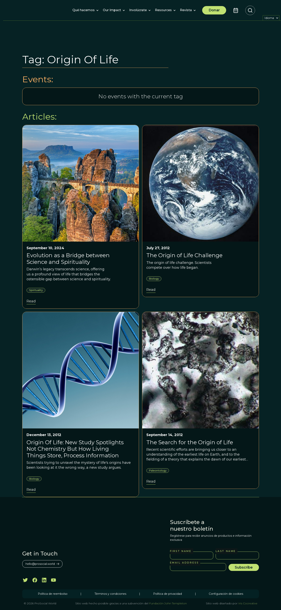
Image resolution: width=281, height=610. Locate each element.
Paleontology (157, 470)
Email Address (184, 562)
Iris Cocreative (247, 603)
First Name (181, 551)
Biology (154, 278)
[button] (83, 10)
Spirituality (36, 290)
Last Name (226, 551)
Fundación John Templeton (167, 603)
